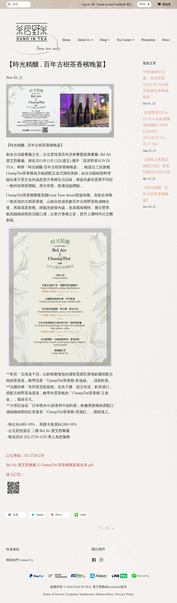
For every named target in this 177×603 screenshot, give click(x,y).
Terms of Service (53, 594)
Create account (105, 4)
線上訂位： (15, 474)
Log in (86, 4)
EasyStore (114, 586)
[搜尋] (18, 4)
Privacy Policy (125, 594)
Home (66, 40)
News (165, 40)
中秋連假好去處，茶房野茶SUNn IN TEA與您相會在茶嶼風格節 (156, 84)
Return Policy (105, 594)
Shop (105, 40)
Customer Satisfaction (80, 594)
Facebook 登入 (123, 4)
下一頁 (103, 528)
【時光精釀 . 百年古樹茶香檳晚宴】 (156, 194)
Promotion (148, 40)
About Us (85, 40)
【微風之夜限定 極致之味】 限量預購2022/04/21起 (157, 166)
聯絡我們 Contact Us (19, 560)
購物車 (166, 4)
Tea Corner (125, 40)
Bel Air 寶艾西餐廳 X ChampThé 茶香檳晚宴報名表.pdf (49, 465)
